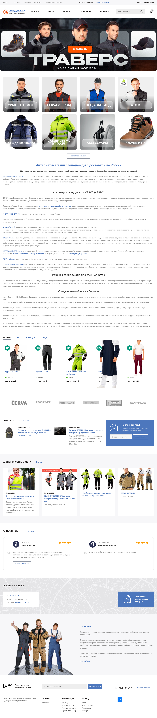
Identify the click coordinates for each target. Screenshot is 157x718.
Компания (46, 699)
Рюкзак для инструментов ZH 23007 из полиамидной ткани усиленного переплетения (34, 432)
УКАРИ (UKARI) (9, 259)
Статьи (85, 703)
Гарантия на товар (69, 711)
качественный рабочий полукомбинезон (28, 254)
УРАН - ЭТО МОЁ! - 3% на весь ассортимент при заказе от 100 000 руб (59, 498)
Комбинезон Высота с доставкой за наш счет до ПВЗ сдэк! (96, 494)
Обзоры (85, 711)
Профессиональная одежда (14, 176)
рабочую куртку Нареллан (76, 254)
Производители (88, 708)
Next (152, 338)
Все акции (40, 462)
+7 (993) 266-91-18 (22, 602)
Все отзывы (29, 531)
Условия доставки (69, 708)
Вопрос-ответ (87, 705)
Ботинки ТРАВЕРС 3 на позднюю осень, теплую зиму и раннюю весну (86, 431)
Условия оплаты (68, 705)
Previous (148, 338)
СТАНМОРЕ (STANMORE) (13, 264)
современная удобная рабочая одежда (55, 206)
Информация (68, 699)
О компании (46, 703)
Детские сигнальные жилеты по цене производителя (20, 497)
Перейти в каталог (78, 156)
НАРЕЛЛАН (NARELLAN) (12, 251)
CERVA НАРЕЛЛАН (128, 493)
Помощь (86, 699)
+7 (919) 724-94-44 (86, 2)
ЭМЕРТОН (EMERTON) (11, 214)
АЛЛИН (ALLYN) (9, 227)
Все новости (24, 421)
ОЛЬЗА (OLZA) (8, 238)
